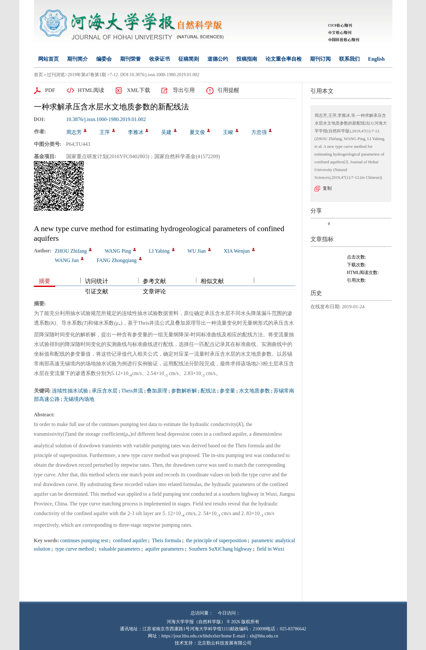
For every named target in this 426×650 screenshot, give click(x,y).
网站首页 (48, 59)
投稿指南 (246, 59)
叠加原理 (157, 390)
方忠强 (259, 132)
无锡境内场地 (78, 399)
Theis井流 (132, 390)
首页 (38, 74)
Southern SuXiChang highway (219, 549)
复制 (327, 188)
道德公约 (217, 59)
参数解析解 (184, 390)
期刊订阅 (320, 59)
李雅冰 (135, 132)
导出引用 (184, 90)
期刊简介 (77, 59)
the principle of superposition (216, 540)
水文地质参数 (254, 390)
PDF (50, 90)
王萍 (104, 132)
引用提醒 (228, 90)
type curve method (74, 549)
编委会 (104, 59)
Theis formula (166, 540)
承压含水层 (105, 390)
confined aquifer (129, 540)
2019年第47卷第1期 (87, 74)
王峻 (228, 132)
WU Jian (197, 251)
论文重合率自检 (283, 59)
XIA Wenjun (237, 251)
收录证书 (159, 59)
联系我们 (349, 59)
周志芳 (74, 132)
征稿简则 (188, 59)
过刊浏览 (56, 74)
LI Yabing (159, 251)
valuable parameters (119, 549)
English (376, 59)
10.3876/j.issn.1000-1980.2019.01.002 (106, 119)
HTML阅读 (91, 90)
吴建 (166, 132)
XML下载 (138, 90)
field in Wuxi (269, 549)
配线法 (208, 390)
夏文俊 (197, 132)
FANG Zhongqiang (117, 260)
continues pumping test (84, 540)
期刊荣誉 (130, 59)
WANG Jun (67, 260)
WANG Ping (118, 251)
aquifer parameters (164, 549)
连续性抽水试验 (70, 390)
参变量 (227, 390)
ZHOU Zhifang (71, 251)
